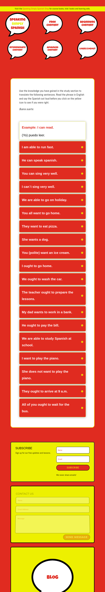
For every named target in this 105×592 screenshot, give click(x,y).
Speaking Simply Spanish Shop (36, 8)
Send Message (77, 537)
